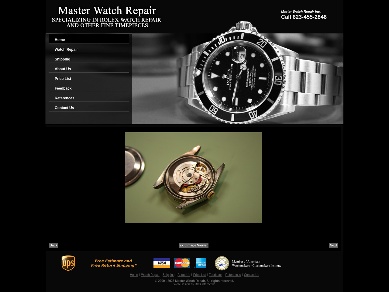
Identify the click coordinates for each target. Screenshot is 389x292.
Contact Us (64, 108)
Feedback (63, 88)
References (64, 98)
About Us (63, 69)
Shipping (62, 59)
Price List (63, 79)
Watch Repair (66, 49)
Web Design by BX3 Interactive (194, 284)
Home (60, 40)
